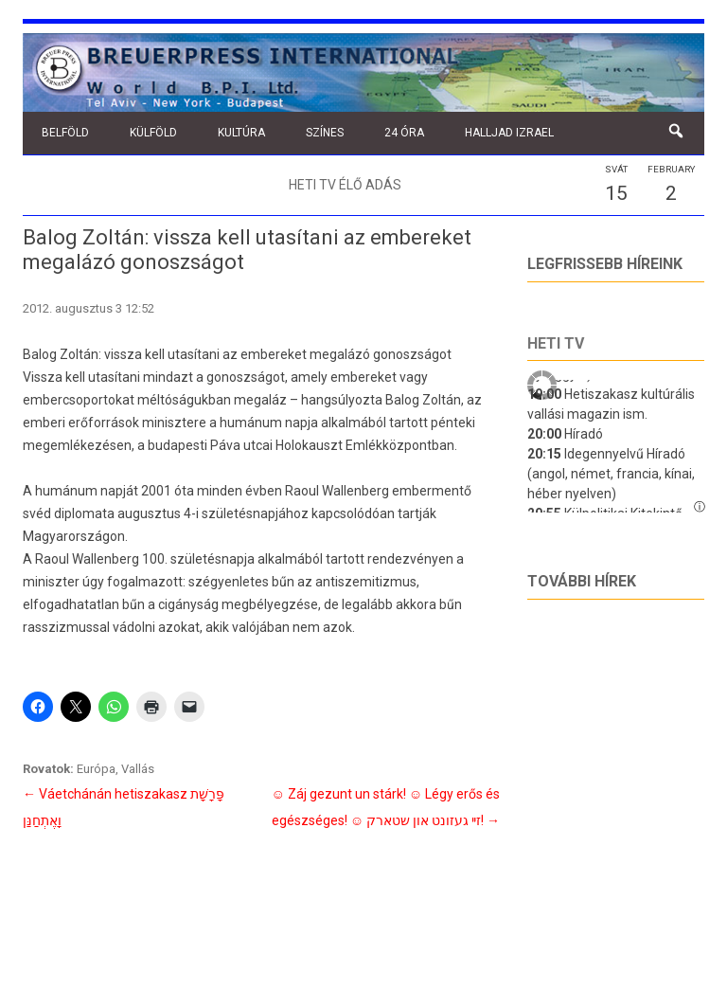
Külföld (153, 132)
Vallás (137, 769)
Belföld (65, 132)
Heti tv (555, 343)
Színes (325, 132)
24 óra (404, 132)
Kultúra (241, 132)
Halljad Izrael (509, 132)
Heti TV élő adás (345, 184)
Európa (96, 769)
